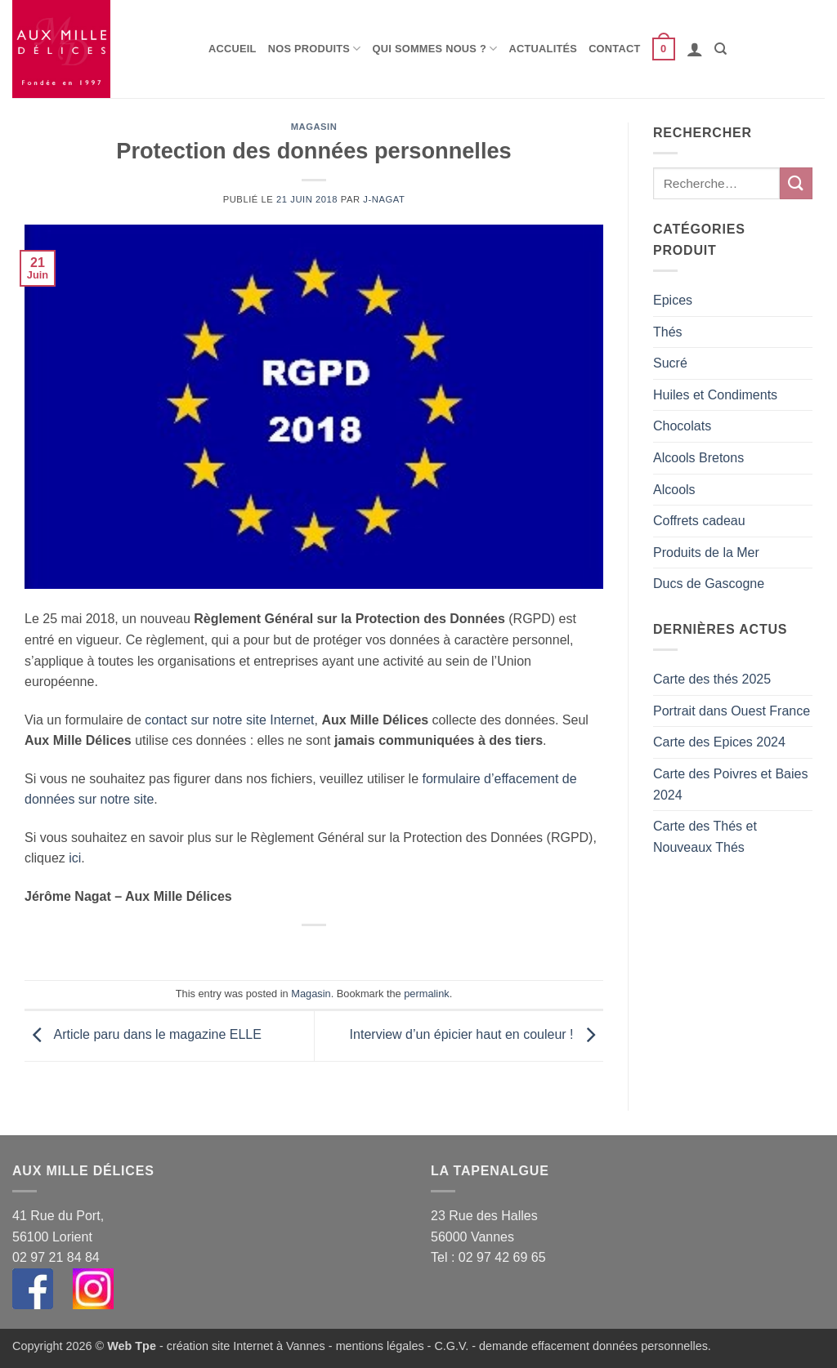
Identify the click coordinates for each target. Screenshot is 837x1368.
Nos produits (314, 48)
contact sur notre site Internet (229, 720)
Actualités (543, 48)
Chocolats (682, 426)
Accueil (232, 48)
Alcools (674, 490)
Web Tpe (131, 1345)
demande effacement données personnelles (593, 1345)
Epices (672, 300)
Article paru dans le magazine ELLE (143, 1035)
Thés (668, 332)
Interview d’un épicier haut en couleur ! (476, 1035)
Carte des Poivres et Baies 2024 (730, 784)
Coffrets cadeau (699, 521)
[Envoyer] (796, 183)
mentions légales (380, 1345)
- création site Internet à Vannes (240, 1345)
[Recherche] (720, 49)
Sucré (670, 363)
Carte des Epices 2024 (719, 742)
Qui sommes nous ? (435, 48)
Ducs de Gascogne (708, 583)
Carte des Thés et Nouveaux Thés (705, 836)
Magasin (314, 126)
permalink (426, 993)
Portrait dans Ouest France (731, 711)
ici (75, 858)
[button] (663, 49)
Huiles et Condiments (715, 395)
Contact (614, 48)
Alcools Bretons (698, 458)
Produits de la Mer (706, 552)
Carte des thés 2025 (712, 679)
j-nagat (384, 199)
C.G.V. (451, 1345)
